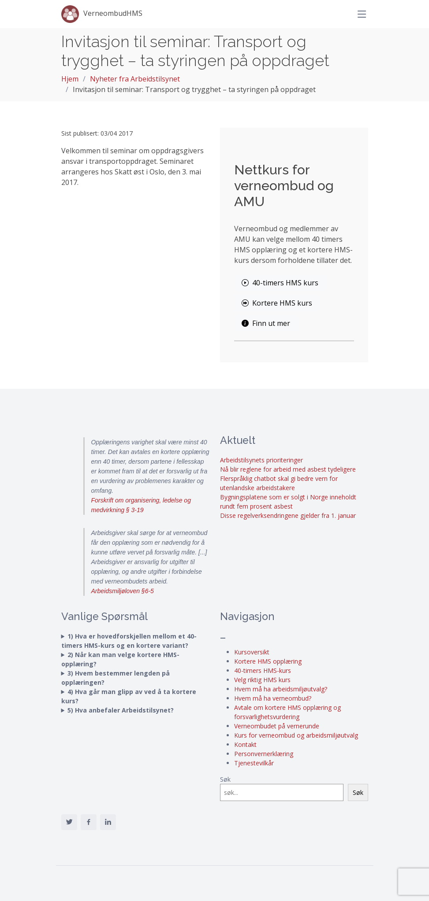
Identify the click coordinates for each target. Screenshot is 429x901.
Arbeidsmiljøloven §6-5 (122, 591)
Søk (225, 779)
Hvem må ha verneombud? (272, 698)
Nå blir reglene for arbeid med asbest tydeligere (288, 469)
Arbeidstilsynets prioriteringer (261, 460)
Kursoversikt (251, 652)
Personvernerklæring (263, 754)
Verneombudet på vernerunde (276, 726)
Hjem (69, 79)
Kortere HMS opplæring (268, 661)
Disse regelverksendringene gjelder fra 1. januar (288, 515)
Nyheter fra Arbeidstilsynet (135, 79)
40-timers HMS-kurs (262, 670)
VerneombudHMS (101, 14)
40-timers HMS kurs (280, 283)
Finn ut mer (266, 323)
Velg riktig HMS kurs (262, 680)
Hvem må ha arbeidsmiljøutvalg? (280, 689)
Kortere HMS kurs (277, 303)
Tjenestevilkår (254, 763)
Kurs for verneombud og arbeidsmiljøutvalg (296, 735)
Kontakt (245, 744)
